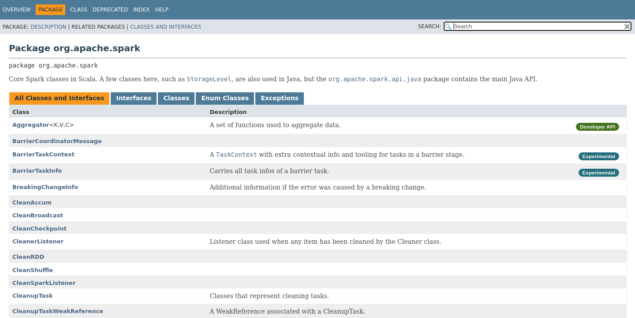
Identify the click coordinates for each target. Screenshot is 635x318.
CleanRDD (28, 257)
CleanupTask (32, 295)
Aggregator (30, 124)
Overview (17, 10)
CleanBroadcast (37, 215)
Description (48, 27)
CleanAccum (32, 202)
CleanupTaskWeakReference (57, 311)
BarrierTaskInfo (37, 170)
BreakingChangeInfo (45, 187)
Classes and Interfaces (165, 27)
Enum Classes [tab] (225, 98)
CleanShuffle (32, 270)
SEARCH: (429, 26)
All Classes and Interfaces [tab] (59, 98)
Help (161, 10)
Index (141, 10)
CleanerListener (38, 241)
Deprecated (110, 10)
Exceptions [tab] (280, 98)
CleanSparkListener (43, 283)
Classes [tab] (176, 98)
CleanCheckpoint (39, 228)
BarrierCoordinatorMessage (56, 141)
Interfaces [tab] (133, 98)
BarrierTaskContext (43, 154)
